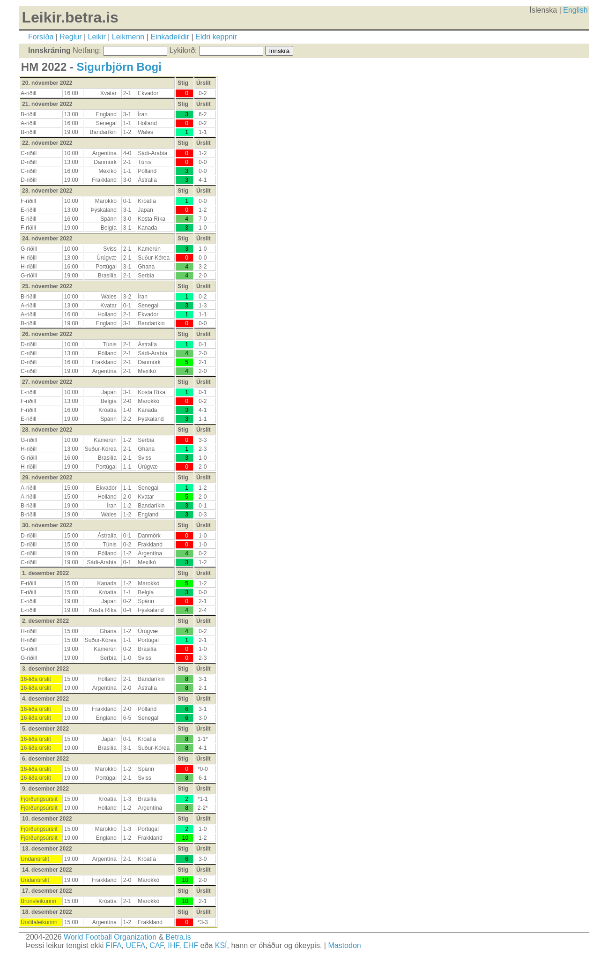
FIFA (114, 945)
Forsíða (40, 37)
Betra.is (178, 937)
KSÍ (221, 945)
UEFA (135, 945)
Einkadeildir (169, 37)
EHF (190, 945)
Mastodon (344, 945)
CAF (156, 945)
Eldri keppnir (216, 37)
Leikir (97, 37)
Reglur (70, 37)
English (575, 10)
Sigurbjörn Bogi (119, 66)
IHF (173, 945)
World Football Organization (110, 937)
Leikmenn (128, 37)
